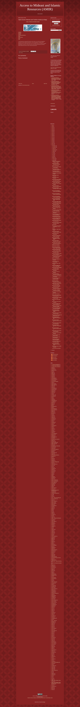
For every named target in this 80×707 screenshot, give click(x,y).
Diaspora (52, 440)
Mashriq (52, 548)
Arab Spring (53, 380)
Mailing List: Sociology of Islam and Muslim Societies (56, 306)
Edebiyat (19, 33)
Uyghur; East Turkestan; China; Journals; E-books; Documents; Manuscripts (56, 683)
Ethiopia (52, 458)
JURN (51, 55)
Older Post (45, 83)
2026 (52, 125)
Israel (52, 506)
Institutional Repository (54, 493)
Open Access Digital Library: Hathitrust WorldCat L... (56, 218)
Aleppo (52, 372)
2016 (52, 138)
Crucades (52, 431)
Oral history (53, 585)
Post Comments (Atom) (25, 85)
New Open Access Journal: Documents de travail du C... (56, 243)
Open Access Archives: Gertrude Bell (55, 261)
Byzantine (52, 413)
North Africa (53, 577)
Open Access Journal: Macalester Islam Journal (56, 241)
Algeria (52, 373)
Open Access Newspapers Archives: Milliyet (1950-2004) (56, 199)
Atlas (52, 397)
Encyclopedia (53, 452)
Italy (52, 510)
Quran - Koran (53, 620)
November (54, 147)
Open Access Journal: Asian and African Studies (56, 341)
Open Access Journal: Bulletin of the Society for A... (56, 295)
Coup (52, 427)
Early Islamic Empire (54, 449)
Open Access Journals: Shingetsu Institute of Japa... (56, 231)
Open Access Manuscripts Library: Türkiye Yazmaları (56, 247)
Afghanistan (53, 370)
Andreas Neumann (55, 354)
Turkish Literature (54, 670)
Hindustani (53, 477)
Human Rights (53, 482)
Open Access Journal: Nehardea (55, 177)
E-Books (52, 448)
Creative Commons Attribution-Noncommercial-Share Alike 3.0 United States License (40, 697)
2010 (52, 350)
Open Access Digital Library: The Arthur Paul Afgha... (56, 308)
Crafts (52, 430)
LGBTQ (52, 531)
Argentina (52, 391)
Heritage (52, 476)
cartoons (52, 416)
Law (52, 528)
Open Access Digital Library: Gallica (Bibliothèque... (56, 214)
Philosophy (53, 603)
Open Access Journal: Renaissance (55, 234)
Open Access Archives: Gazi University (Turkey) (56, 252)
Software (52, 640)
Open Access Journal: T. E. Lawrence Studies (56, 278)
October (53, 148)
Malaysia (52, 541)
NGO (52, 576)
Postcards (52, 612)
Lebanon (52, 529)
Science (52, 629)
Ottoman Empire (53, 588)
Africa (52, 371)
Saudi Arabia (53, 628)
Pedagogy (52, 596)
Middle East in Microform (56, 244)
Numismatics (53, 578)
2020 (52, 133)
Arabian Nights (53, 384)
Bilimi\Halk (21, 35)
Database (52, 435)
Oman (52, 580)
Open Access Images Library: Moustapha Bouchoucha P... (56, 202)
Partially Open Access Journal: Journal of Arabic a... (56, 313)
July (53, 152)
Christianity (53, 422)
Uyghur (52, 679)
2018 (52, 135)
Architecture (53, 389)
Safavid (52, 626)
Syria (52, 653)
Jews (52, 515)
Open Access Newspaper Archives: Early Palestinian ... (56, 191)
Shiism (52, 636)
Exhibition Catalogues (54, 461)
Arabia (52, 382)
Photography (53, 604)
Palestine (52, 592)
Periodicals (53, 597)
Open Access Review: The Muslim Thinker (56, 335)
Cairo (52, 414)
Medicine (52, 554)
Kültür (19, 36)
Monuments (53, 567)
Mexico (52, 558)
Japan (52, 512)
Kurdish (52, 522)
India (52, 486)
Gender (52, 467)
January (53, 160)
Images (52, 485)
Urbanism (52, 674)
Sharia (52, 635)
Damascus (53, 434)
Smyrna (52, 639)
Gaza (52, 466)
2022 (52, 130)
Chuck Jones (54, 357)
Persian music (53, 602)
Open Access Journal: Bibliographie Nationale (56, 164)
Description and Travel (54, 439)
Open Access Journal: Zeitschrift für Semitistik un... (56, 288)
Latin (52, 527)
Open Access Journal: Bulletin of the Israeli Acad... (56, 220)
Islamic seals (53, 503)
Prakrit (52, 614)
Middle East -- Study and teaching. (56, 561)
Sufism (52, 648)
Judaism (52, 520)
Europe (52, 459)
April (53, 156)
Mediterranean (53, 556)
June (53, 153)
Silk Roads (53, 637)
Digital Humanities (54, 442)
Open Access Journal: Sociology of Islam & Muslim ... (56, 188)
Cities (52, 424)
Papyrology (53, 595)
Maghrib (52, 538)
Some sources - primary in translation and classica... (56, 290)
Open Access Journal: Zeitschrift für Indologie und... (57, 274)
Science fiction (53, 630)
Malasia (52, 539)
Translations (53, 665)
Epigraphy (52, 456)
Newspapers (53, 575)
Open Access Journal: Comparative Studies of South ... (56, 344)
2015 (52, 139)
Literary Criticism (53, 536)
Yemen (52, 689)
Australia (52, 399)
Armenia (52, 392)
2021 (52, 131)
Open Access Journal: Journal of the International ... (56, 323)
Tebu (52, 657)
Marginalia (52, 547)
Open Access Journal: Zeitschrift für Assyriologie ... (56, 282)
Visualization (53, 686)
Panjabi (52, 594)
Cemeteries (53, 418)
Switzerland (53, 652)
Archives (52, 390)
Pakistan (52, 589)
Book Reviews (53, 408)
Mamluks (52, 544)
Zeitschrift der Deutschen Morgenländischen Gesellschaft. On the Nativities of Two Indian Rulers (56, 79)
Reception (52, 622)
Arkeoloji (19, 32)
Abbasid (52, 367)
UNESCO (52, 673)
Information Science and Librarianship (55, 490)
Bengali (52, 404)
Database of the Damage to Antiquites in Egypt (56, 161)
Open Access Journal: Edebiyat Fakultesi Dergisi (57, 298)
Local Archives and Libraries (56, 348)
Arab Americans (53, 379)
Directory (52, 444)
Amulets (52, 375)
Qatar (52, 619)
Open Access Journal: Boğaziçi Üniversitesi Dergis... (56, 268)
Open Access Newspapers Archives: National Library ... (56, 197)
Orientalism (53, 586)
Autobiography (53, 400)
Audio (52, 398)
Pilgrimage (53, 605)
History (52, 478)
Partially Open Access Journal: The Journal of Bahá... (56, 284)
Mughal (52, 569)
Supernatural (53, 649)
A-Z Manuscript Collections (55, 365)
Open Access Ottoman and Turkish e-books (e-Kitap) (56, 250)
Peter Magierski (54, 358)
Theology (52, 661)
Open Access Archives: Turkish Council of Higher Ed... (56, 254)
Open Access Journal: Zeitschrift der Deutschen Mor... (56, 318)
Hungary (52, 484)
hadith (52, 474)
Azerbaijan (53, 401)
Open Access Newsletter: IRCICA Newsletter (56, 339)
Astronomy (53, 396)
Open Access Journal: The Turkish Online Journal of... (56, 216)
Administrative (54, 224)
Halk (19, 35)
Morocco (52, 568)
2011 (52, 144)
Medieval (52, 555)
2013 (52, 142)
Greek (52, 473)
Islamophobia (53, 505)
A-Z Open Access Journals (55, 366)
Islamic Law (53, 502)
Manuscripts (53, 545)
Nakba (52, 572)
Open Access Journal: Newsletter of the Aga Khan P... (56, 326)
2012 (52, 143)
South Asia (53, 644)
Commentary (53, 425)
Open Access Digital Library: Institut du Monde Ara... (56, 304)
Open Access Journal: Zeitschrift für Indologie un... (56, 169)
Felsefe (19, 34)
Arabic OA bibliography (55, 257)
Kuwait (52, 524)
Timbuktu (52, 663)
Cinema (52, 423)
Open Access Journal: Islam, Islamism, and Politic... (56, 236)
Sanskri (52, 627)
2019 (52, 134)
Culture (52, 432)
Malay (52, 540)
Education (52, 450)
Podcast (52, 606)
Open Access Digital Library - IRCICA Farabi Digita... (56, 266)
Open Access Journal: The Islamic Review (56, 337)
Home (33, 83)
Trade (52, 664)
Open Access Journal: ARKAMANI (55, 270)
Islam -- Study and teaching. (55, 497)
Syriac (52, 654)
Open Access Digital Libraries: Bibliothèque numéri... (56, 204)
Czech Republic (53, 433)
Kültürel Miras (20, 37)
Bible (52, 405)
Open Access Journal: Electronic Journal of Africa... (57, 186)
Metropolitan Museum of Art (55, 557)
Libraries (52, 532)
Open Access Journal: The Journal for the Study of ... (56, 286)
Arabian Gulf (53, 383)
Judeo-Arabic (53, 521)
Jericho (52, 513)
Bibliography (53, 406)
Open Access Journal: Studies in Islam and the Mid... (56, 210)
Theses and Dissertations (55, 662)
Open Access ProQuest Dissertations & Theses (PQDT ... (56, 238)
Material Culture (53, 549)
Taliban (52, 655)
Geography (53, 468)
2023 (52, 129)
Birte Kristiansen (54, 355)
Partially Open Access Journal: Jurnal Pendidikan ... (56, 331)
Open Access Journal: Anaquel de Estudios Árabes (56, 223)
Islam (52, 496)
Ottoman (52, 587)
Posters (52, 613)
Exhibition (52, 460)
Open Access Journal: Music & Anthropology (56, 276)
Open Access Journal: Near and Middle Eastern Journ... (57, 315)
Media (52, 553)
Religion (52, 623)
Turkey (22, 52)
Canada (52, 415)
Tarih (19, 39)
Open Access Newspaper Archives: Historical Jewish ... (56, 194)
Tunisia (52, 666)
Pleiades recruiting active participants (56, 212)
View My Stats (53, 103)
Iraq (52, 495)
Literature (52, 537)
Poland (52, 609)
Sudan (52, 647)
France (52, 465)
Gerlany (52, 469)
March (53, 157)
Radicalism (53, 621)
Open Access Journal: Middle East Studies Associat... (56, 180)
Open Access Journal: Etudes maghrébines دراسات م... (56, 226)
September (54, 149)
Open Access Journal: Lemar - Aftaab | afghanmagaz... (56, 182)
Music (52, 571)
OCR (52, 579)
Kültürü (24, 35)
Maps (52, 546)
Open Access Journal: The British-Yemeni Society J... (56, 206)
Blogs (52, 407)
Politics (52, 610)
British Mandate (53, 409)
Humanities (53, 483)
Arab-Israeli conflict (54, 381)
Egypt (52, 451)
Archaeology (53, 388)
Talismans (52, 656)
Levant (52, 530)
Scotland (52, 631)
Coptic (52, 426)
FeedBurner (58, 25)
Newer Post (20, 83)
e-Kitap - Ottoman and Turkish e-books (33, 21)
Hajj (52, 475)
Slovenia (52, 638)
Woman (52, 687)
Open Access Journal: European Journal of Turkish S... (56, 321)
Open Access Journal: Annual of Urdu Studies (56, 167)
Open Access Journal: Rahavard (55, 175)
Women (52, 688)
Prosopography (53, 618)
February (53, 158)
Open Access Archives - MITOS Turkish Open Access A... (57, 256)
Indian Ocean (53, 487)
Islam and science (54, 498)
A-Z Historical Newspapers (55, 364)
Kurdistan (52, 523)
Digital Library (53, 443)
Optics (52, 584)
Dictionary (52, 441)
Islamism (52, 504)
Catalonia (52, 417)
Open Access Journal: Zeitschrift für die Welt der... (56, 171)
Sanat (19, 38)
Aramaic (52, 387)
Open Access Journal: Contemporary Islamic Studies (56, 311)
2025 (52, 126)
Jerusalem (52, 514)
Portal (52, 611)
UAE (52, 671)
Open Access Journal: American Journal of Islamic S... (56, 328)
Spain (52, 645)
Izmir (52, 511)
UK (51, 672)
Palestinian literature (54, 593)
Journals (52, 519)
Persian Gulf (53, 601)
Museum (52, 570)
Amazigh (52, 374)
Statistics (52, 646)
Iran (52, 494)
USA (52, 678)
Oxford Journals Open (55, 165)
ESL (52, 457)
